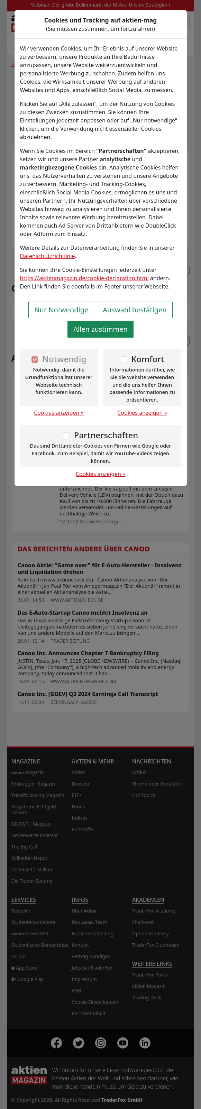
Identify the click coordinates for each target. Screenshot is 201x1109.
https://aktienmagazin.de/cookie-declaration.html (84, 278)
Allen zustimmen (100, 329)
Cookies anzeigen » (59, 412)
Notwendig (64, 359)
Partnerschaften (106, 435)
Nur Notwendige (61, 309)
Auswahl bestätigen (134, 309)
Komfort (147, 359)
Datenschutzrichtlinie (47, 256)
